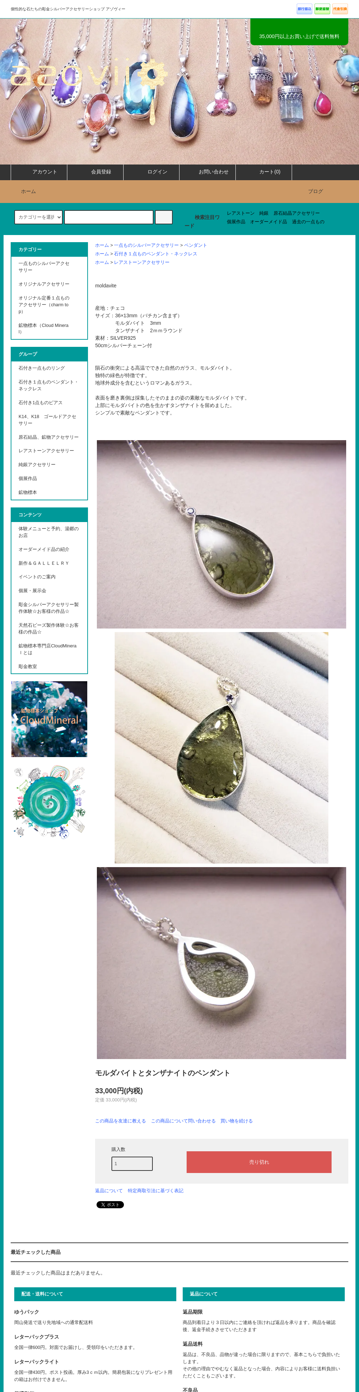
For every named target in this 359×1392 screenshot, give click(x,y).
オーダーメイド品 (268, 221)
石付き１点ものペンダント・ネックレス (155, 253)
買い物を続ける (236, 1120)
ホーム (24, 191)
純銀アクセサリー (37, 464)
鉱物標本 (28, 492)
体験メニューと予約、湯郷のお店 (49, 532)
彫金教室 (28, 666)
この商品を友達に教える (120, 1120)
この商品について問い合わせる (183, 1120)
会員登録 (95, 171)
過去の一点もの (308, 221)
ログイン (151, 171)
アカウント (38, 171)
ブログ (315, 191)
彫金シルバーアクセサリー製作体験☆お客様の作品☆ (49, 608)
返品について (109, 1190)
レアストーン (241, 213)
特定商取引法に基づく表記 (155, 1190)
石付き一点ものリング (42, 368)
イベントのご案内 (37, 576)
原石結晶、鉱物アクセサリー (49, 437)
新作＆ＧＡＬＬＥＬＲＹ (46, 563)
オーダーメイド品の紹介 (44, 549)
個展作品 (236, 221)
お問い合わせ (208, 171)
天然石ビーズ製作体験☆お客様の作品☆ (49, 629)
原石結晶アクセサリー (297, 213)
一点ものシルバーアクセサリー (146, 245)
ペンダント (195, 245)
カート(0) (263, 171)
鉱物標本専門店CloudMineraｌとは (47, 649)
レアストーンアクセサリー (142, 262)
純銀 (264, 213)
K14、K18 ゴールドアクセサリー (47, 420)
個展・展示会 (32, 590)
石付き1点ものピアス (41, 402)
